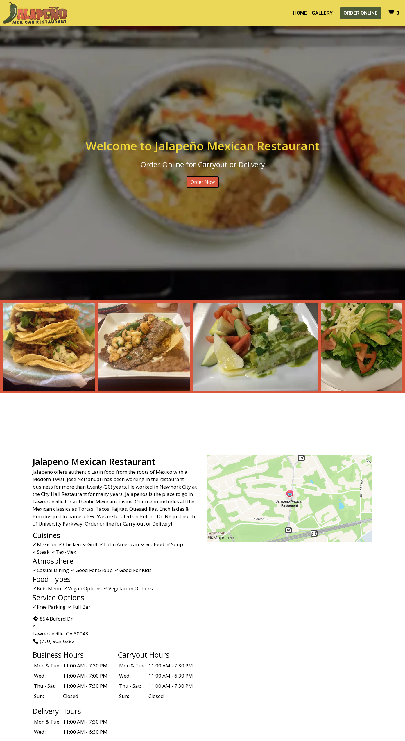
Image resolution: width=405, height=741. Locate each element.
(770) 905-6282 (54, 641)
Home (300, 13)
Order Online (360, 13)
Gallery (322, 13)
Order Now (203, 182)
